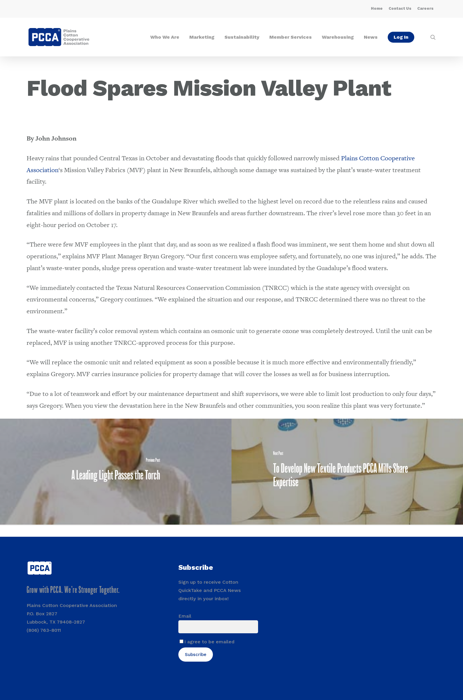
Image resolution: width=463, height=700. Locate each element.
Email (184, 616)
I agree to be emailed (209, 641)
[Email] (218, 626)
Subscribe (195, 654)
